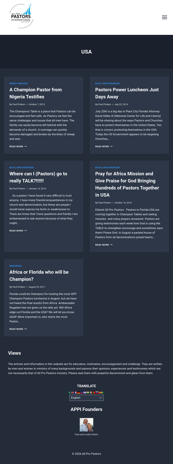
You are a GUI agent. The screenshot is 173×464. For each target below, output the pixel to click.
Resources (15, 266)
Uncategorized (111, 83)
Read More (18, 146)
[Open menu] (164, 17)
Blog (98, 83)
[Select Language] (86, 398)
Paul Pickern (19, 104)
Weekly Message (18, 83)
